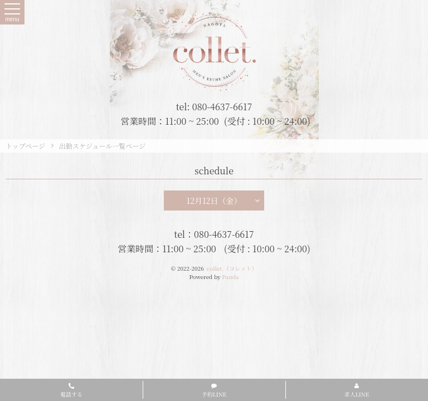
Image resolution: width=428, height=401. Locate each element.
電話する (71, 391)
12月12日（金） (223, 200)
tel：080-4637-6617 (214, 234)
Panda (230, 276)
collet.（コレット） (232, 268)
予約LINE (214, 390)
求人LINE (356, 390)
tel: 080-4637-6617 (214, 106)
